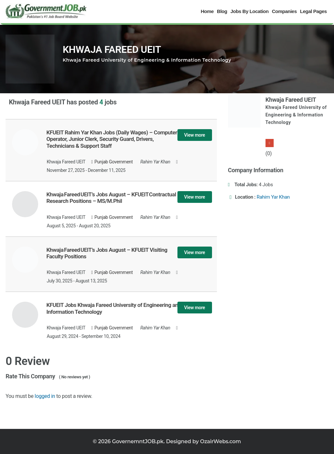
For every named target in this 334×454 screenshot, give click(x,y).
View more (194, 135)
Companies (284, 11)
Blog (222, 11)
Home (207, 11)
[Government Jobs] (46, 11)
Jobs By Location (249, 11)
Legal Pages (313, 11)
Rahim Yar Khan (273, 197)
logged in (45, 396)
